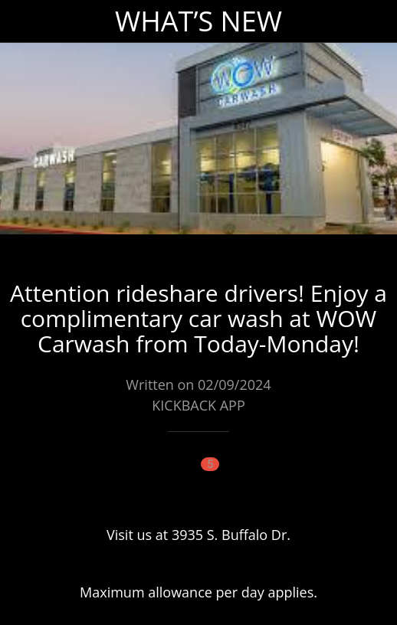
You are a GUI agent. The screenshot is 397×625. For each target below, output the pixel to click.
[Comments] (198, 478)
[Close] (21, 21)
